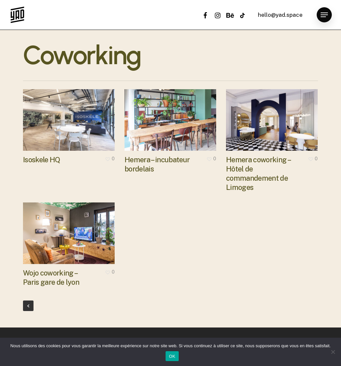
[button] (324, 15)
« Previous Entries (28, 306)
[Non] (333, 352)
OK (172, 356)
